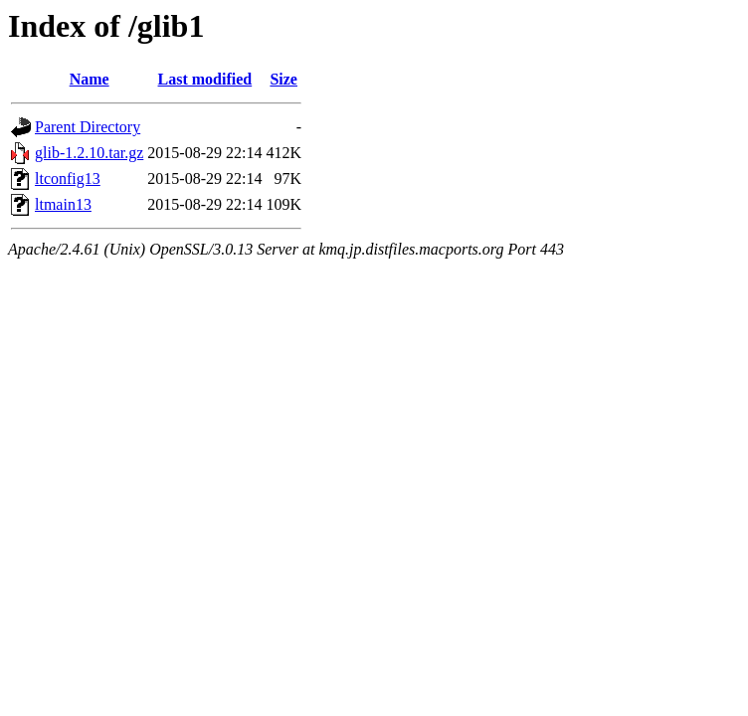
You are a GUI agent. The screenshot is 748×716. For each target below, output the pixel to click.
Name (89, 79)
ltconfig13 (67, 178)
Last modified (205, 79)
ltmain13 (63, 204)
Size (283, 79)
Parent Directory (87, 126)
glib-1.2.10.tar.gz (89, 152)
